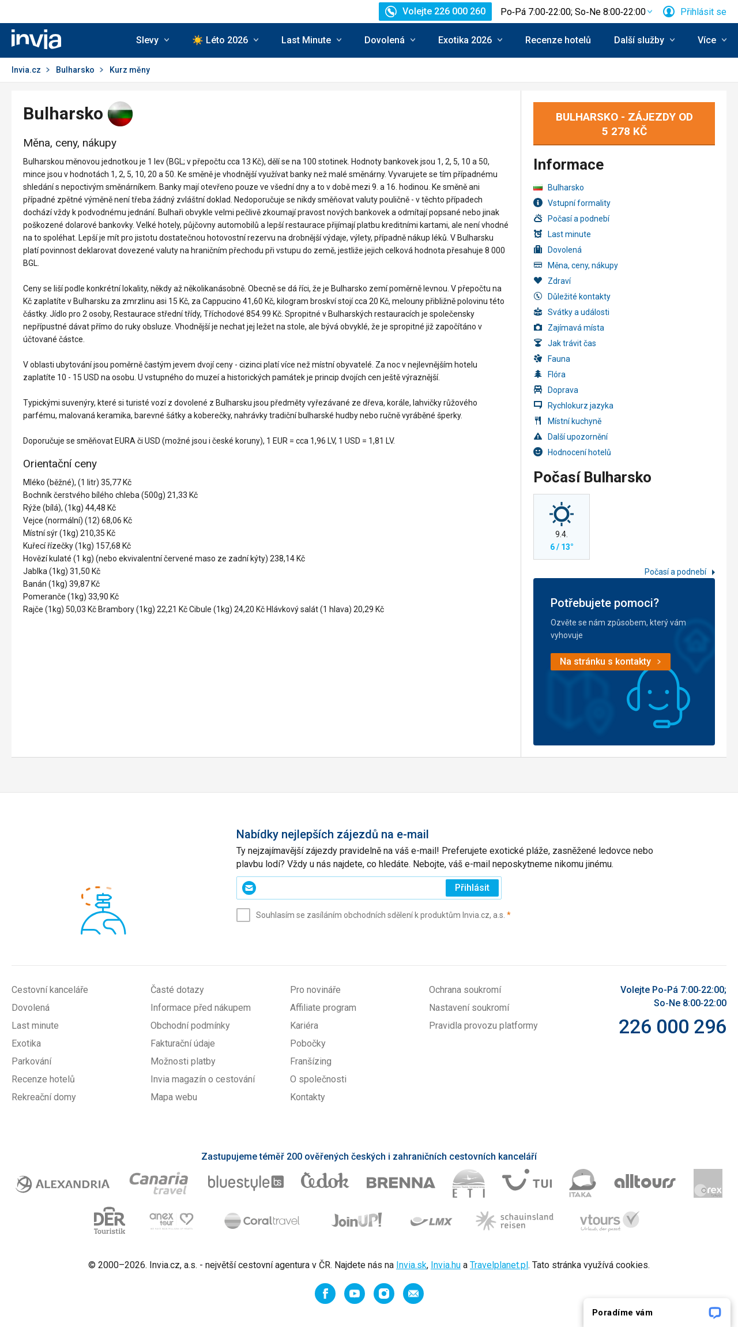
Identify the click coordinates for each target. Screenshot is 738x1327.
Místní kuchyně (567, 421)
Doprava (555, 390)
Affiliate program (323, 1007)
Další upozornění (570, 436)
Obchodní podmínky (190, 1025)
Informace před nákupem (200, 1007)
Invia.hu (446, 1264)
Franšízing (311, 1061)
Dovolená (557, 249)
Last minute (562, 234)
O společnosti (318, 1079)
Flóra (549, 374)
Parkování (31, 1061)
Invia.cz (26, 69)
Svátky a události (571, 312)
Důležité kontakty (572, 296)
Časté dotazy (177, 989)
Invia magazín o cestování (202, 1079)
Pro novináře (315, 989)
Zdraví (552, 281)
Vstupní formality (572, 203)
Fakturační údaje (182, 1043)
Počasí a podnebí (571, 218)
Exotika (26, 1043)
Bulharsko (75, 69)
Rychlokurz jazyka (573, 405)
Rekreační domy (44, 1097)
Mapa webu (173, 1097)
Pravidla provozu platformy (483, 1025)
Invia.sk (411, 1264)
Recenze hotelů (558, 40)
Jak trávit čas (564, 343)
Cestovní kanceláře (50, 989)
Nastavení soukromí (469, 1007)
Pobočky (308, 1043)
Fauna (551, 358)
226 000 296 (672, 1026)
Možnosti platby (183, 1061)
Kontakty (307, 1097)
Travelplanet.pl (499, 1264)
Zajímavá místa (568, 327)
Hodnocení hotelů (572, 452)
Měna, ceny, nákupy (575, 265)
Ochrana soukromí (465, 989)
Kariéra (304, 1025)
